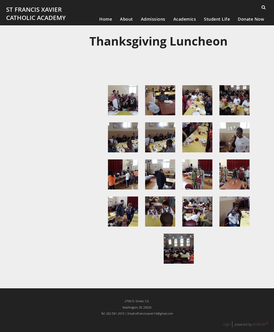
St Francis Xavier (34, 9)
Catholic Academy (36, 18)
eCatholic (260, 324)
